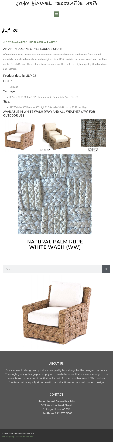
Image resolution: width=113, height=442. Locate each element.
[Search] (106, 269)
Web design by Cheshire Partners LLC (18, 436)
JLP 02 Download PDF (15, 42)
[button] (56, 14)
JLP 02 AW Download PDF (43, 42)
